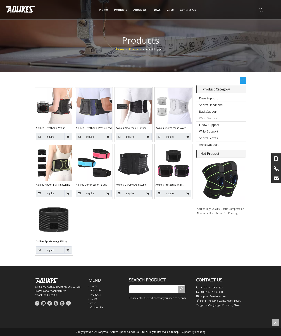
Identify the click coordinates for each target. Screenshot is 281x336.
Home (103, 10)
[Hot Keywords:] (243, 80)
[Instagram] (62, 303)
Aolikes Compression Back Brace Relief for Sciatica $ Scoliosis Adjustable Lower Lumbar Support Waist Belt (91, 184)
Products (120, 10)
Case (170, 10)
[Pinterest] (68, 303)
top (275, 322)
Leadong (200, 331)
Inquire (45, 136)
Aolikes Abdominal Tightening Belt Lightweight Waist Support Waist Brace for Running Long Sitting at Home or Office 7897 (54, 184)
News (157, 10)
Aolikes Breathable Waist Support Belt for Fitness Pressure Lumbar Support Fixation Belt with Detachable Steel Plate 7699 (53, 127)
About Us (140, 10)
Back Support (208, 112)
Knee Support (208, 98)
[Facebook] (37, 303)
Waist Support (208, 118)
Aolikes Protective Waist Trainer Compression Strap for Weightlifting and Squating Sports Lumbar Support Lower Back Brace (173, 184)
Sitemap (174, 331)
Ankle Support (208, 145)
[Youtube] (56, 303)
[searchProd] (153, 289)
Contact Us (188, 10)
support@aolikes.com (213, 296)
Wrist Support (208, 131)
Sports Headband (211, 105)
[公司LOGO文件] (46, 281)
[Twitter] (49, 303)
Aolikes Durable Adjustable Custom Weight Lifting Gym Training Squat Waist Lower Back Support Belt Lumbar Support (131, 184)
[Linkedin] (43, 303)
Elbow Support (209, 125)
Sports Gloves (208, 138)
